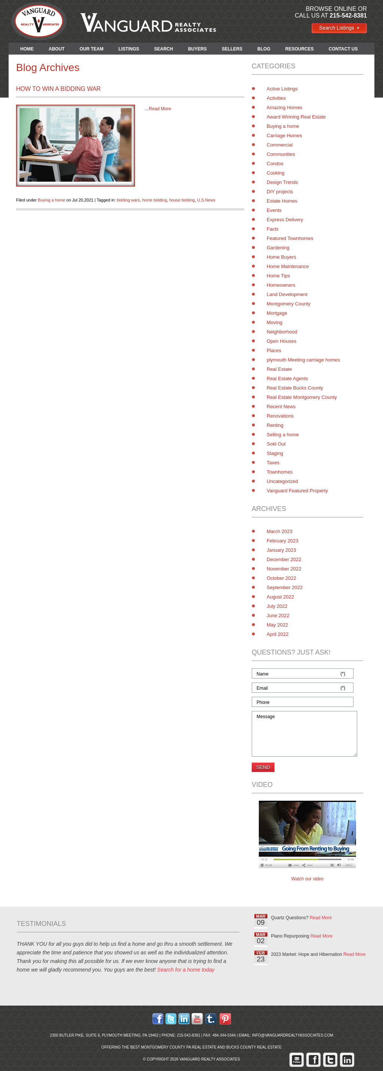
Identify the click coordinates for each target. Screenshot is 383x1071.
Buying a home (51, 200)
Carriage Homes (284, 135)
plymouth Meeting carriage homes (303, 360)
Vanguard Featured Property (297, 490)
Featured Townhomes (290, 238)
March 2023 (279, 531)
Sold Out (276, 444)
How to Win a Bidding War (58, 89)
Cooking (276, 173)
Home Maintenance (288, 266)
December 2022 (284, 559)
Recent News (281, 406)
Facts (273, 229)
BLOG (263, 49)
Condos (275, 163)
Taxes (273, 462)
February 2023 (282, 541)
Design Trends (282, 182)
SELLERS (232, 49)
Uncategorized (282, 481)
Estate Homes (282, 201)
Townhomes (279, 472)
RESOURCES (299, 49)
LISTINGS (129, 49)
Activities (276, 98)
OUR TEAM (92, 49)
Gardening (278, 247)
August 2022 (280, 597)
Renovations (280, 416)
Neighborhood (282, 332)
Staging (275, 453)
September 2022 (285, 587)
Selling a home (283, 434)
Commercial (279, 145)
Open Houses (282, 341)
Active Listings (282, 89)
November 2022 (284, 569)
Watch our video (307, 878)
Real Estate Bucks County (295, 388)
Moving (274, 322)
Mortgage (277, 313)
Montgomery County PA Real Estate (179, 1047)
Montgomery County (288, 304)
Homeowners (281, 285)
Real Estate (279, 369)
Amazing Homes (284, 107)
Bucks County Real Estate (254, 1047)
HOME (27, 49)
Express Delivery (285, 219)
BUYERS (197, 49)
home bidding (154, 200)
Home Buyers (281, 257)
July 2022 (277, 606)
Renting (275, 425)
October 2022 (281, 578)
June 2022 (278, 615)
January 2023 (281, 550)
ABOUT (57, 49)
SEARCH (163, 49)
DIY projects (280, 191)
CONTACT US (343, 49)
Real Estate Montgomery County (302, 397)
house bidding (182, 200)
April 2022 (278, 634)
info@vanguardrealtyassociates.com (292, 1035)
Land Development (287, 294)
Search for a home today (185, 970)
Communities (281, 154)
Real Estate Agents (287, 378)
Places (274, 350)
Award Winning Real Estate (296, 117)
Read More (160, 108)
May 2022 (277, 625)
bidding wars (128, 200)
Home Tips (278, 275)
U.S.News (206, 200)
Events (274, 210)
